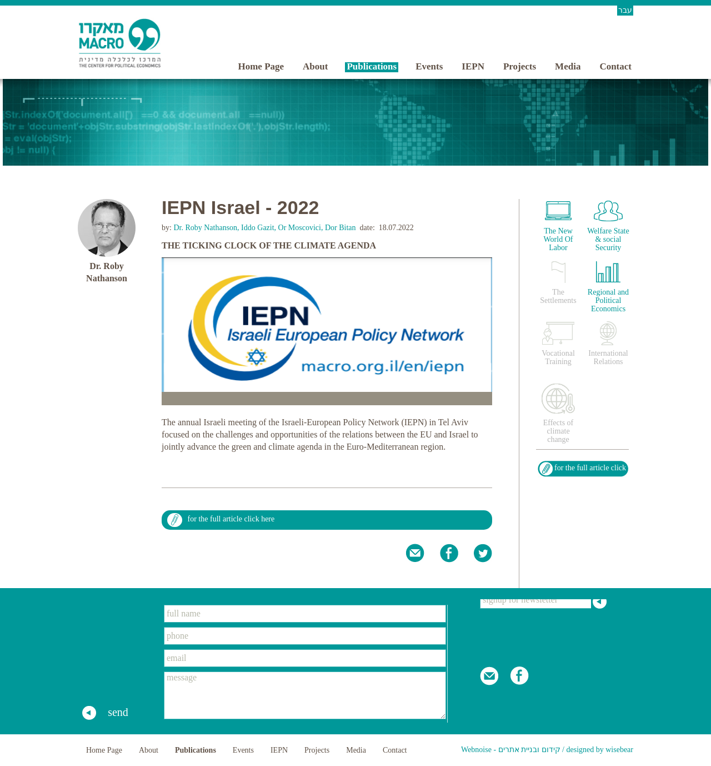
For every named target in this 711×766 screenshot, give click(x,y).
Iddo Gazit (257, 227)
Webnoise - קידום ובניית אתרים (510, 749)
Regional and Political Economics (608, 300)
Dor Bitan (340, 227)
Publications (372, 66)
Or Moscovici (299, 227)
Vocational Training (558, 357)
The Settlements (558, 296)
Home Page (261, 66)
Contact (615, 66)
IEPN (473, 66)
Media (567, 66)
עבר (625, 10)
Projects (519, 66)
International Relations (608, 357)
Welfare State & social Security (608, 239)
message (305, 695)
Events (429, 66)
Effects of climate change (558, 431)
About (315, 66)
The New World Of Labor (558, 239)
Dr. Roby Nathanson (204, 227)
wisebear (619, 749)
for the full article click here (231, 519)
